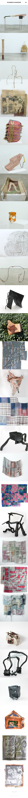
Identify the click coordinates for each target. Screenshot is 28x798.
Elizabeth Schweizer (14, 2)
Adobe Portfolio (16, 795)
